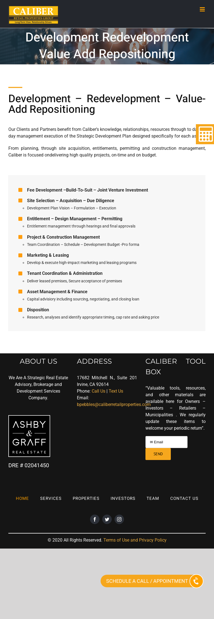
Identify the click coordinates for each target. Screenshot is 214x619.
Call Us (98, 391)
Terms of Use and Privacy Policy (135, 540)
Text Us (116, 391)
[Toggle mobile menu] (203, 9)
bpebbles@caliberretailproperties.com (114, 404)
